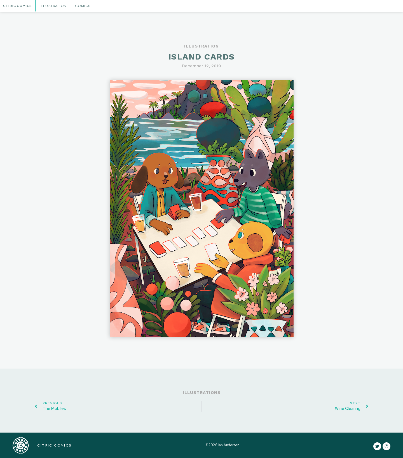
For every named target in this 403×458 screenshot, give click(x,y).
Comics (84, 6)
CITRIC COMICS (54, 445)
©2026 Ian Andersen (222, 445)
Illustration (54, 6)
